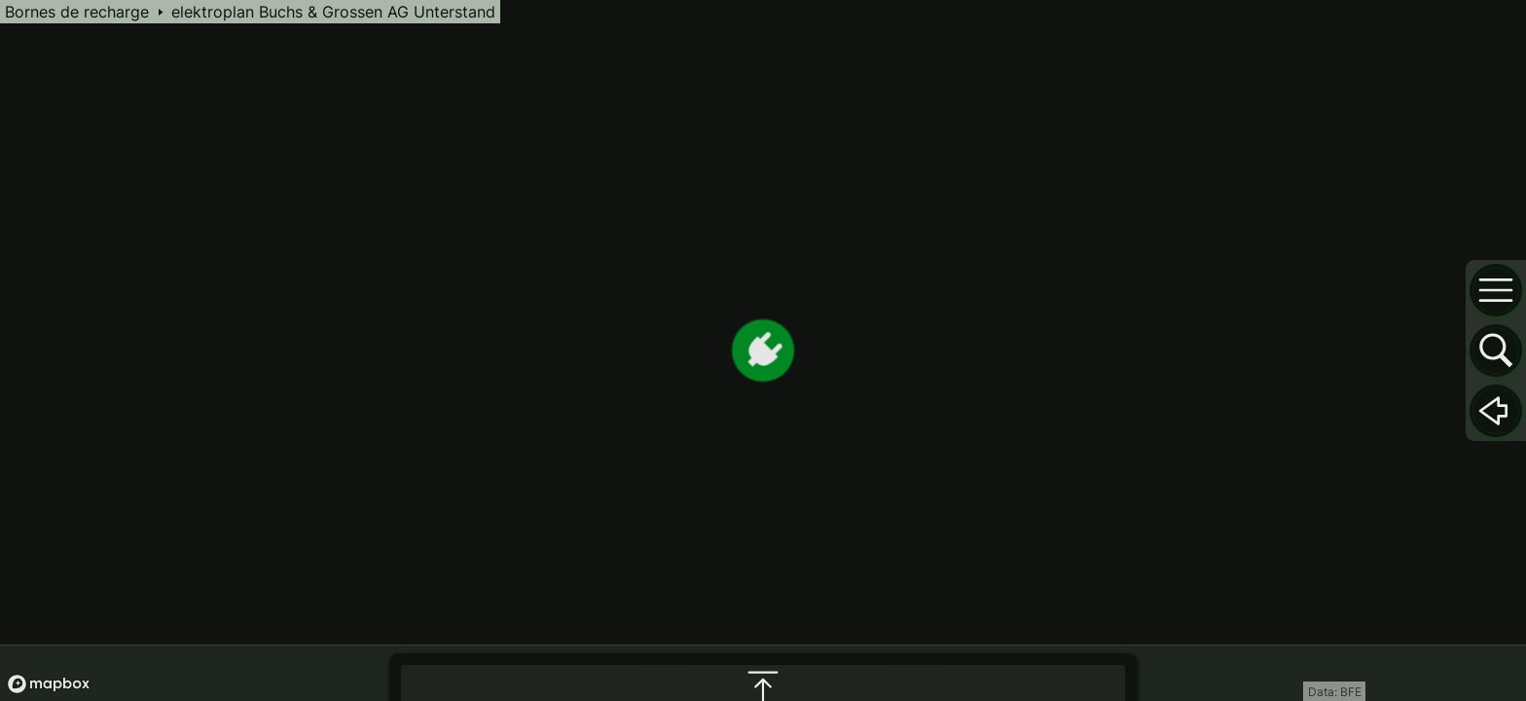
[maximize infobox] (763, 490)
